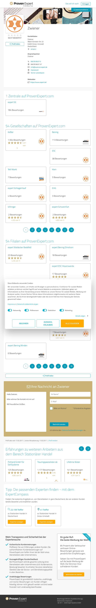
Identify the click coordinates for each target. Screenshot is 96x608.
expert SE (12, 102)
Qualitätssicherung (76, 599)
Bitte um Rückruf (60, 408)
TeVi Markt (12, 169)
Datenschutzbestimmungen (32, 304)
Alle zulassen (72, 323)
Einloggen (85, 4)
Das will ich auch (72, 3)
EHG (54, 188)
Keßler (10, 132)
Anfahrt (33, 49)
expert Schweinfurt (60, 206)
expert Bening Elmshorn (62, 247)
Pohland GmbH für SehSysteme (16, 463)
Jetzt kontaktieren (81, 10)
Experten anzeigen (16, 522)
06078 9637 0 (36, 61)
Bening (55, 132)
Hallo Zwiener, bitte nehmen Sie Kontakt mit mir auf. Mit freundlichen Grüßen (26, 412)
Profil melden (53, 440)
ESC (54, 150)
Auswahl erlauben (48, 323)
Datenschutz (60, 601)
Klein (54, 169)
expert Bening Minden (17, 345)
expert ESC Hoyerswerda (63, 266)
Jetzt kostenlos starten (74, 574)
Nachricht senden (59, 424)
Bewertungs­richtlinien (63, 599)
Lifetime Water (73, 461)
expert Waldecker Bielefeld (19, 247)
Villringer (12, 206)
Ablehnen (23, 323)
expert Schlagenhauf (17, 188)
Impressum (16, 304)
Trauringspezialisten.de (47, 461)
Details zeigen (76, 316)
